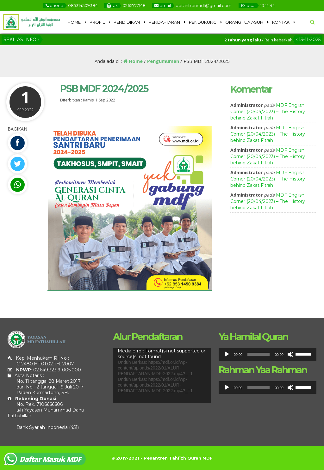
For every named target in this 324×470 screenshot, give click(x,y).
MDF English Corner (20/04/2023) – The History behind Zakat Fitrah (267, 111)
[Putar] (227, 354)
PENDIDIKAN (127, 22)
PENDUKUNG (202, 22)
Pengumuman (163, 61)
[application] (162, 375)
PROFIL (97, 22)
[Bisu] (290, 354)
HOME (74, 22)
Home (133, 61)
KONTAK (281, 22)
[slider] (258, 354)
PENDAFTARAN (164, 22)
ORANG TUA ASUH (244, 22)
